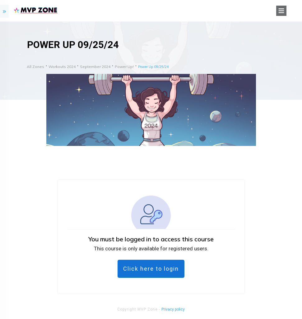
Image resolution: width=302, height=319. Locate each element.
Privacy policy (173, 309)
